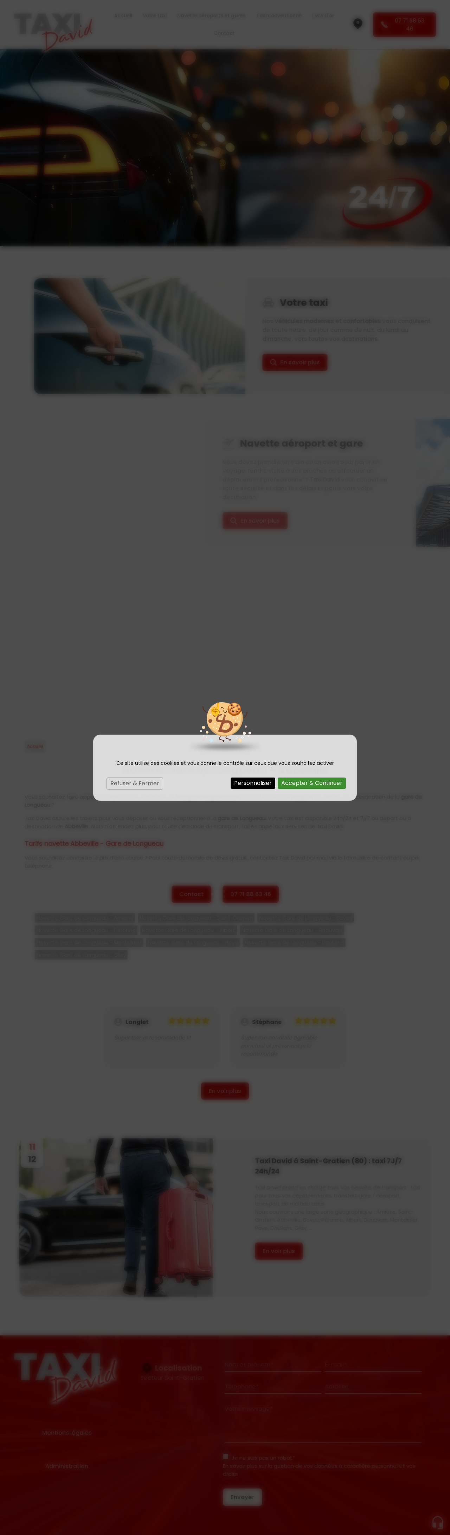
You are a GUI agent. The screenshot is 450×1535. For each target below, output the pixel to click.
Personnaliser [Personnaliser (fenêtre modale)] (253, 783)
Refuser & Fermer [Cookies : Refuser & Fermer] (134, 783)
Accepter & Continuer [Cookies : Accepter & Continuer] (311, 783)
